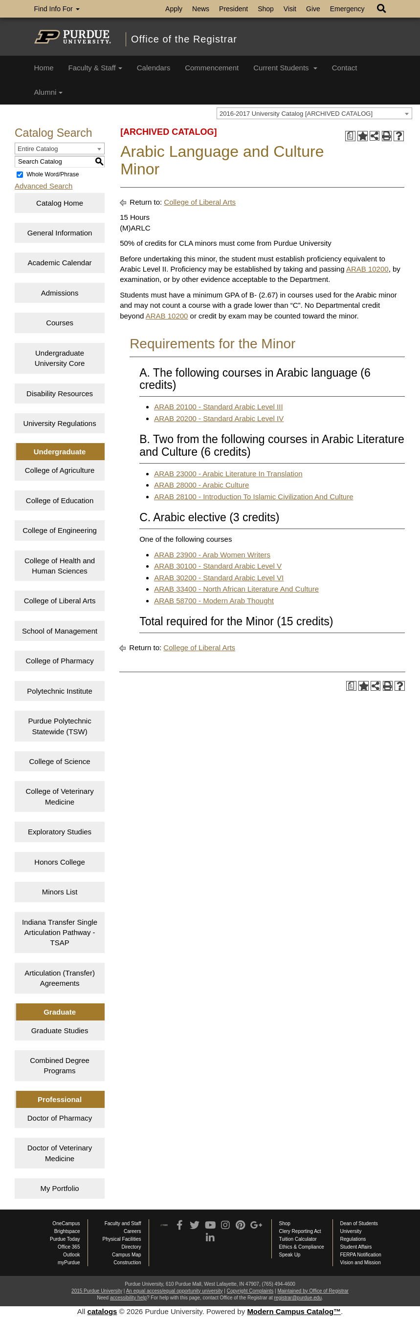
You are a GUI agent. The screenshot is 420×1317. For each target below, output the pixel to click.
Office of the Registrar (184, 39)
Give (313, 9)
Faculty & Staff (95, 68)
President (233, 9)
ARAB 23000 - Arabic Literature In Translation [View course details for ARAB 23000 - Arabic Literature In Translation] (228, 473)
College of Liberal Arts (60, 600)
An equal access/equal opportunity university (174, 1291)
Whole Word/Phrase (52, 174)
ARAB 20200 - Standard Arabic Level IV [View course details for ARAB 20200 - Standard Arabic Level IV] (219, 418)
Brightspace (67, 1231)
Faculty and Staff (123, 1223)
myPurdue (69, 1262)
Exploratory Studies (59, 832)
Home (44, 68)
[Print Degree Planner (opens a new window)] (350, 136)
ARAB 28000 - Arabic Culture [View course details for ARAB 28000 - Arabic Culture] (201, 485)
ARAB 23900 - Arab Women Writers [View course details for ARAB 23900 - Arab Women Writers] (212, 555)
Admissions (60, 293)
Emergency (347, 9)
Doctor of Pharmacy (59, 1118)
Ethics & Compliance (301, 1247)
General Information (59, 233)
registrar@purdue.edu (298, 1297)
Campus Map (126, 1254)
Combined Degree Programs (59, 1065)
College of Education (59, 500)
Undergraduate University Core (60, 358)
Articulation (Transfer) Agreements (59, 978)
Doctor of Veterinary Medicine (59, 1153)
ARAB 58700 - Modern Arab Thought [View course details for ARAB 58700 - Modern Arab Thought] (214, 600)
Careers (132, 1231)
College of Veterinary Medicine (59, 796)
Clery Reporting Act (300, 1231)
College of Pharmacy (59, 661)
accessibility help (128, 1297)
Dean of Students (359, 1223)
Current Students (285, 68)
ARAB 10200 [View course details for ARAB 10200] (367, 269)
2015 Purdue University (96, 1291)
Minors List (60, 892)
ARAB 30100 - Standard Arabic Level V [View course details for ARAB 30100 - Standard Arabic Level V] (218, 566)
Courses (59, 323)
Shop (266, 9)
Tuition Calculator (298, 1239)
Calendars (153, 68)
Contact (344, 68)
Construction (127, 1262)
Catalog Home (59, 203)
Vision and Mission (360, 1262)
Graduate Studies (59, 1030)
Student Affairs (356, 1247)
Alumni (48, 92)
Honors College (59, 862)
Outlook (71, 1254)
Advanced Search (43, 186)
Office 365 (69, 1247)
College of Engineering (59, 530)
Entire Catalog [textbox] (38, 148)
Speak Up (290, 1254)
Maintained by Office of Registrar (312, 1291)
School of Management (59, 631)
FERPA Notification (360, 1254)
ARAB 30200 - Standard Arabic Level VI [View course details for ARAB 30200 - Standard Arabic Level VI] (219, 578)
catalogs (102, 1311)
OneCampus (66, 1223)
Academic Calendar (60, 262)
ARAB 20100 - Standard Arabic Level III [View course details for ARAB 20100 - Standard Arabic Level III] (218, 407)
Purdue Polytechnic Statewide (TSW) (59, 726)
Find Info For (57, 9)
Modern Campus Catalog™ (294, 1311)
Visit (290, 9)
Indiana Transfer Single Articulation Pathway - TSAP (59, 932)
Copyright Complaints (250, 1291)
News (200, 9)
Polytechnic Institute (59, 691)
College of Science (59, 761)
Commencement (212, 68)
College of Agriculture (60, 470)
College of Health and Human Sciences (59, 565)
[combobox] (314, 113)
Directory (131, 1247)
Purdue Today (65, 1239)
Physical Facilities (122, 1239)
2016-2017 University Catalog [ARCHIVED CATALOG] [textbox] (296, 113)
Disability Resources (59, 393)
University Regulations (59, 423)
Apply (173, 9)
